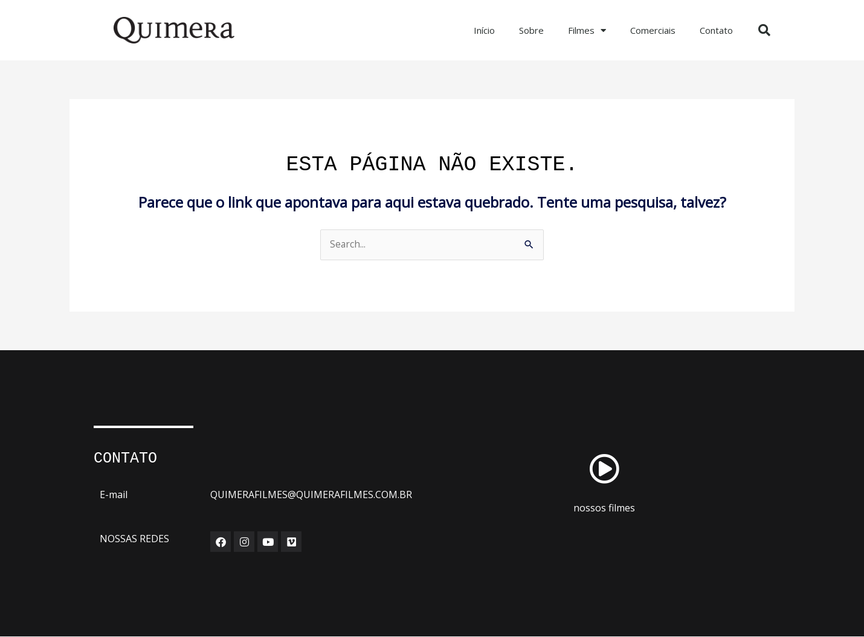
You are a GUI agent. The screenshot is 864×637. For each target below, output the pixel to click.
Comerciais (652, 30)
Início (484, 30)
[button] (764, 30)
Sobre (531, 30)
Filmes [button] (587, 30)
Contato (716, 30)
